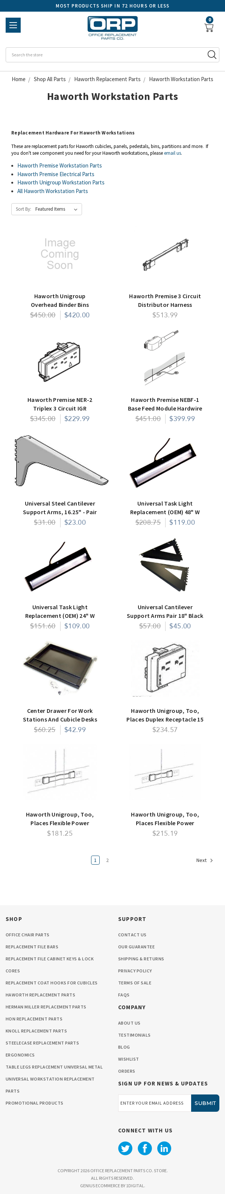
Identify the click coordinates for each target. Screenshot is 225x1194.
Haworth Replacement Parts (40, 995)
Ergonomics (20, 1055)
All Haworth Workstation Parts (52, 191)
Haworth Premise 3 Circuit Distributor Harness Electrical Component (165, 304)
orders (126, 1071)
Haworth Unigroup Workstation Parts (61, 182)
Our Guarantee (136, 946)
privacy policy (135, 971)
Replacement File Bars (32, 946)
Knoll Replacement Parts (36, 1031)
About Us (129, 1023)
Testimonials (134, 1035)
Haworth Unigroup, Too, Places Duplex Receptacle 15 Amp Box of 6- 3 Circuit (165, 719)
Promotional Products (35, 1103)
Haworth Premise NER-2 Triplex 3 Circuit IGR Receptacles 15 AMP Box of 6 (60, 408)
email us (172, 153)
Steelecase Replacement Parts (42, 1043)
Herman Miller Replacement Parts (46, 1007)
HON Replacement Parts (34, 1019)
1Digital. (135, 1185)
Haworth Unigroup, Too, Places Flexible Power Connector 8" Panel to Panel (165, 823)
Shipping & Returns (141, 959)
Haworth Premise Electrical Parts (55, 174)
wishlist (128, 1059)
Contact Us (132, 934)
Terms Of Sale (134, 983)
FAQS (124, 995)
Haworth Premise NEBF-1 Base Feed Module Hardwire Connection (165, 408)
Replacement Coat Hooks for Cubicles (52, 983)
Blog (124, 1047)
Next (204, 860)
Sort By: (23, 209)
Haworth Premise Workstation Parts (59, 165)
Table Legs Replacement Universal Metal (54, 1067)
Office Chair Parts (28, 934)
